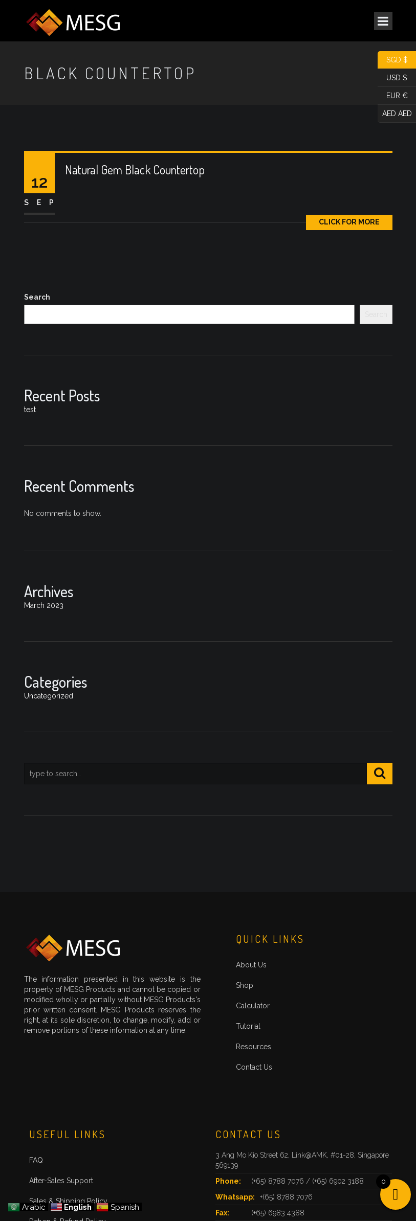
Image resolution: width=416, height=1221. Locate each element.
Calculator (253, 1006)
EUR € (393, 96)
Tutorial (248, 1026)
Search (37, 297)
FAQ (36, 1160)
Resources (253, 1047)
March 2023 (43, 605)
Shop (244, 985)
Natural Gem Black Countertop (135, 169)
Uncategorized (48, 696)
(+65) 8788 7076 (278, 1181)
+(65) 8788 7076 (286, 1197)
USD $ (392, 78)
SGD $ (393, 60)
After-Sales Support (61, 1181)
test (30, 409)
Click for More (349, 222)
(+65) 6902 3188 (338, 1181)
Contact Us (254, 1067)
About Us (251, 965)
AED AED (395, 114)
